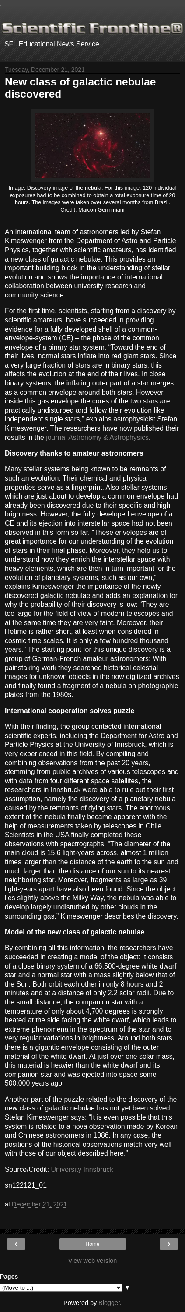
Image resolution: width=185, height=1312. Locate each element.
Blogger (109, 1302)
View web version (92, 1260)
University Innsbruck (82, 1169)
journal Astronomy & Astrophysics (97, 437)
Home (92, 1244)
